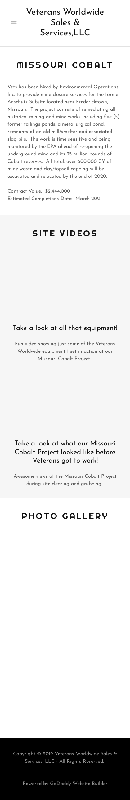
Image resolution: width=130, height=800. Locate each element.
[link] (65, 23)
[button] (14, 23)
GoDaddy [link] (60, 783)
